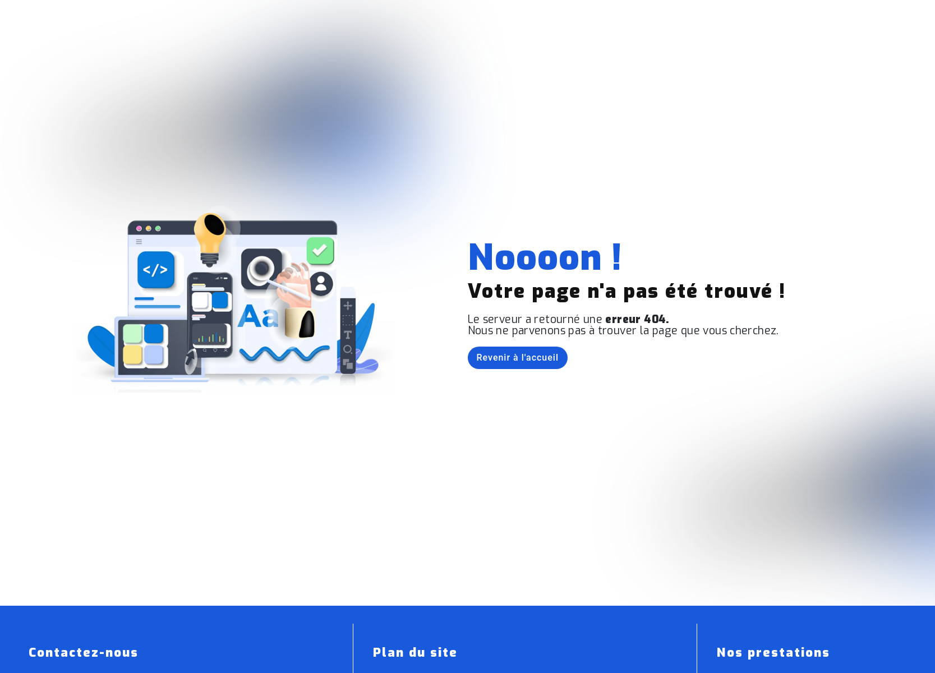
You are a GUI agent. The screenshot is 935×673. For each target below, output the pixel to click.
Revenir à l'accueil (518, 357)
